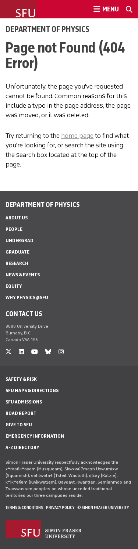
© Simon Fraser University (103, 507)
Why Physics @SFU (27, 297)
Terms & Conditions (24, 507)
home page (77, 136)
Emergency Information (35, 436)
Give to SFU (19, 424)
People (14, 229)
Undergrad (19, 240)
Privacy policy (60, 507)
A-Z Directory (22, 447)
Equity (14, 286)
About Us (17, 218)
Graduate (17, 252)
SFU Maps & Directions (32, 390)
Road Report (21, 413)
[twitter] (8, 351)
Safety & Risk (21, 379)
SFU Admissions (24, 402)
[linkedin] (21, 351)
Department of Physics (47, 29)
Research (17, 263)
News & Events (23, 275)
